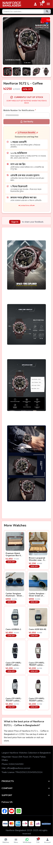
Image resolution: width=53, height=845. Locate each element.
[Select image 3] (26, 71)
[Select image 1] (7, 71)
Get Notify (26, 121)
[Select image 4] (36, 71)
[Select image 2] (17, 71)
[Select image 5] (46, 71)
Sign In (14, 221)
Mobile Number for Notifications (19, 110)
